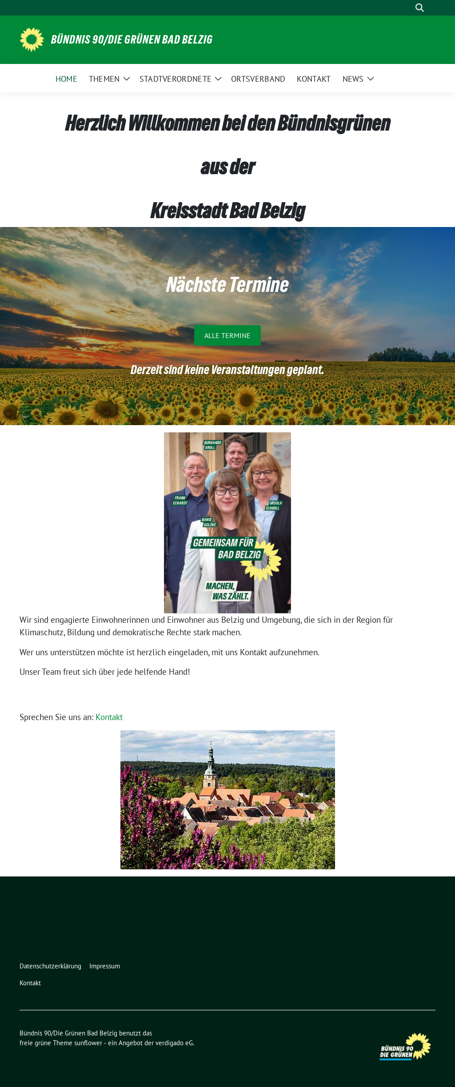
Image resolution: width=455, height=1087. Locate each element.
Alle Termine (227, 335)
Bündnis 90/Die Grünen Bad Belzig (132, 39)
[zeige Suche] (419, 8)
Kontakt (109, 717)
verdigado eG (174, 1043)
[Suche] (407, 8)
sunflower (88, 1043)
